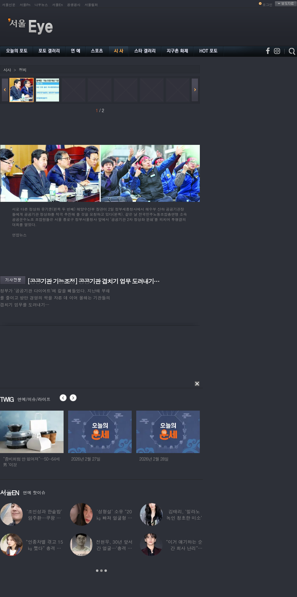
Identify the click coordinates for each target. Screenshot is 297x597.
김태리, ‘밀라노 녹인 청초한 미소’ (184, 514)
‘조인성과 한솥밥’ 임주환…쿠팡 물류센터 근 (44, 517)
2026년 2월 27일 (86, 459)
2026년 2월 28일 (154, 459)
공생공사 (74, 4)
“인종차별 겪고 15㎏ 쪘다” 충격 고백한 (44, 548)
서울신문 (8, 4)
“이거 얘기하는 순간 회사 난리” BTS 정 (184, 548)
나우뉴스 (41, 4)
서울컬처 (91, 4)
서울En (57, 4)
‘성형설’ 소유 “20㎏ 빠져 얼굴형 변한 (114, 517)
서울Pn (25, 4)
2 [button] (101, 570)
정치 (22, 70)
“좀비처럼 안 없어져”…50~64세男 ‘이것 (31, 462)
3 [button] (105, 570)
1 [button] (97, 570)
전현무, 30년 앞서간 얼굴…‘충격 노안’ (114, 548)
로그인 (267, 4)
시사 (7, 70)
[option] (32, 441)
